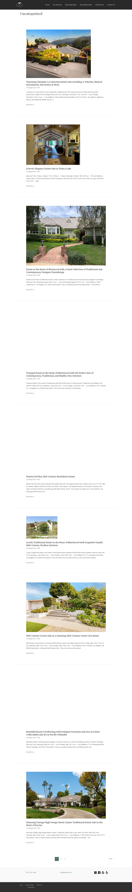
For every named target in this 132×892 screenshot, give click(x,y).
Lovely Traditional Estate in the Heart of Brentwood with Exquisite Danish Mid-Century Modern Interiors (62, 544)
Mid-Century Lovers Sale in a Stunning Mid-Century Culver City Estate (64, 635)
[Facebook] (99, 872)
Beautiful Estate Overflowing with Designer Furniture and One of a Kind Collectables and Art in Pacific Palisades (64, 733)
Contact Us (111, 5)
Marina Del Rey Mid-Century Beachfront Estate (51, 476)
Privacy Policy (41, 885)
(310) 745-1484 (31, 872)
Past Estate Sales (86, 5)
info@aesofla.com (66, 872)
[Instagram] (95, 872)
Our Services (58, 5)
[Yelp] (106, 872)
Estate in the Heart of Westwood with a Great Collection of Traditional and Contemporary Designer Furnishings (65, 271)
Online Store (100, 5)
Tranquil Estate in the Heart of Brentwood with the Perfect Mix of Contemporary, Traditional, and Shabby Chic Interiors (61, 374)
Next (111, 858)
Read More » (30, 104)
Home (48, 5)
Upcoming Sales (71, 5)
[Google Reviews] (103, 872)
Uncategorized (31, 88)
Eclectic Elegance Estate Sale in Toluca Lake (49, 168)
